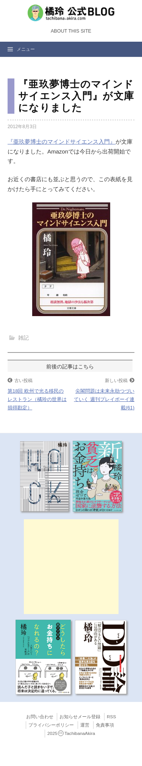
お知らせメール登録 (79, 716)
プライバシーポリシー (51, 725)
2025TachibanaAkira (71, 733)
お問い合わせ (39, 716)
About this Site (71, 31)
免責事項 (105, 725)
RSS (111, 716)
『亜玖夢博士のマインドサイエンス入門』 (61, 141)
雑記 (23, 338)
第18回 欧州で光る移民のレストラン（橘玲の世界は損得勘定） (37, 399)
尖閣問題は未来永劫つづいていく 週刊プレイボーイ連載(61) (104, 399)
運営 (84, 725)
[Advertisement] (71, 566)
